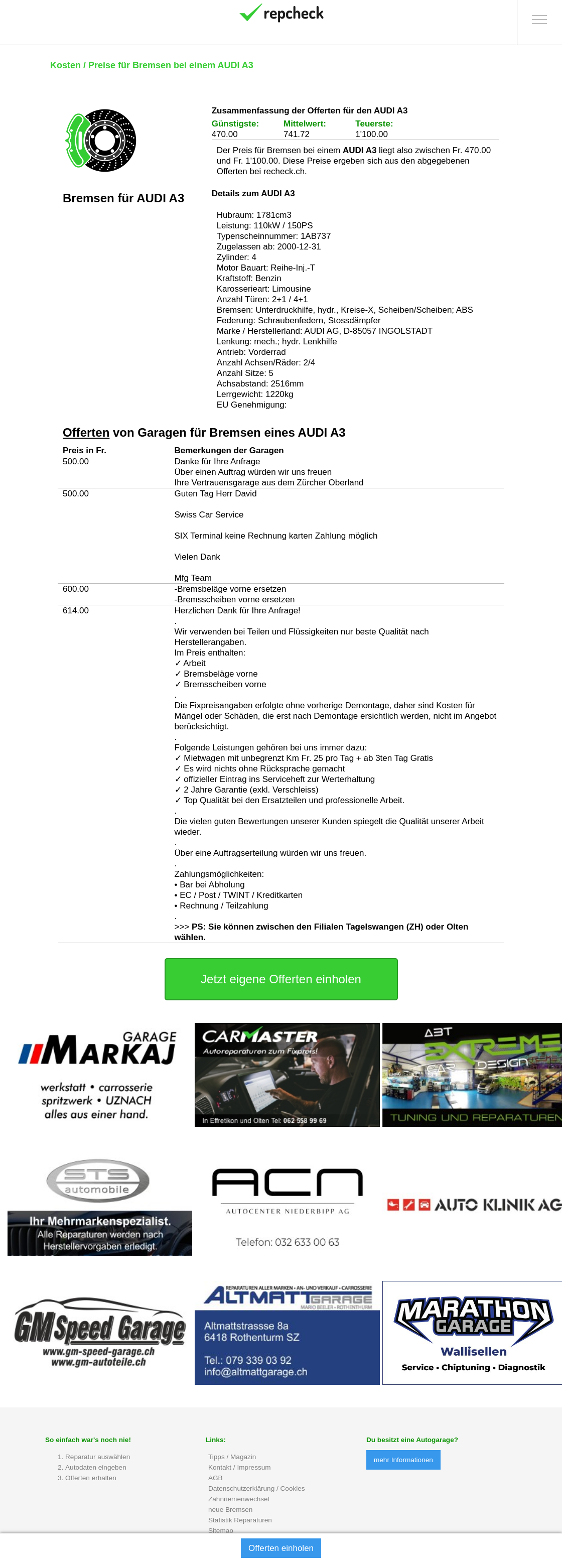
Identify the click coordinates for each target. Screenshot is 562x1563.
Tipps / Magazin (232, 1457)
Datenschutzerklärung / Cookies (256, 1488)
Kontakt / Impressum (239, 1467)
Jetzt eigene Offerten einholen (281, 979)
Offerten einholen (281, 1548)
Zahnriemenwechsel (238, 1499)
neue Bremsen (230, 1509)
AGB (215, 1478)
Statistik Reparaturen (240, 1520)
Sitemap (220, 1530)
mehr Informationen (403, 1460)
